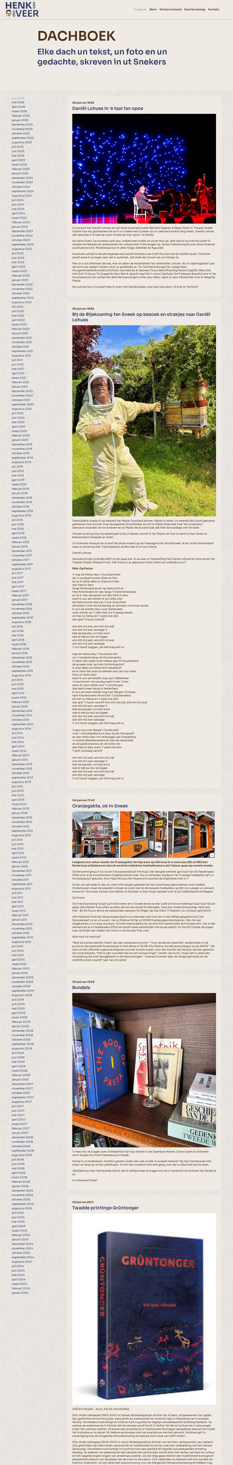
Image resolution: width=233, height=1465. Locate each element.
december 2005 (22, 1190)
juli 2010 (17, 946)
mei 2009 (18, 1008)
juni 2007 (18, 1110)
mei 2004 (18, 1275)
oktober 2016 (20, 613)
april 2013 (18, 800)
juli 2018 (17, 520)
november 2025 (22, 129)
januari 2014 (20, 760)
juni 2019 (18, 471)
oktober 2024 (21, 187)
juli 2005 (18, 1213)
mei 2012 (18, 848)
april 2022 (18, 320)
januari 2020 (20, 440)
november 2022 (22, 289)
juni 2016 (18, 631)
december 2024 (22, 178)
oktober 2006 (21, 1146)
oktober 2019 (20, 453)
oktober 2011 (20, 879)
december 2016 (22, 604)
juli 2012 (17, 839)
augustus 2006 (22, 1155)
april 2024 (18, 213)
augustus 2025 (22, 142)
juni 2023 (18, 258)
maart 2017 (19, 591)
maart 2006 (19, 1177)
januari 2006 (20, 1186)
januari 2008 (20, 1079)
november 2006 (22, 1142)
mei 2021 (18, 369)
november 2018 (22, 502)
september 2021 (22, 351)
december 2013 (22, 764)
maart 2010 (19, 964)
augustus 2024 (22, 195)
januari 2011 (19, 919)
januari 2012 (20, 866)
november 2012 (22, 822)
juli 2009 (18, 999)
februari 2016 (20, 648)
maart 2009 (19, 1017)
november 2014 (22, 715)
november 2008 (22, 1035)
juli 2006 (18, 1159)
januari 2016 (20, 653)
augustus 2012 (21, 835)
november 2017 (22, 555)
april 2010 (18, 959)
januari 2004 (20, 1293)
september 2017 (22, 564)
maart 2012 (19, 857)
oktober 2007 (21, 1093)
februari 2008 (21, 1075)
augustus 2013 (21, 782)
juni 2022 (18, 311)
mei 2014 (18, 742)
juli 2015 (17, 680)
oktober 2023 (21, 240)
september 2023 (23, 244)
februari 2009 (21, 1022)
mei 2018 (18, 529)
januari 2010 (20, 973)
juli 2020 (18, 413)
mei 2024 (18, 209)
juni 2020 (18, 418)
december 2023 (22, 231)
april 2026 (18, 107)
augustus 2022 (22, 302)
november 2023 (22, 235)
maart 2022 (19, 324)
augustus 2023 (22, 249)
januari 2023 (20, 280)
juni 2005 (18, 1217)
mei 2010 (18, 955)
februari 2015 (20, 702)
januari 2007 (20, 1133)
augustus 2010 (21, 942)
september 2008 (23, 1044)
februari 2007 (21, 1128)
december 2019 (22, 444)
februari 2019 (20, 489)
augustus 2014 (21, 728)
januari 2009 (20, 1026)
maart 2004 (19, 1284)
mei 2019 (18, 475)
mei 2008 (18, 1062)
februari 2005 (21, 1235)
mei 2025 (18, 155)
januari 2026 (20, 120)
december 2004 (22, 1244)
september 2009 (23, 991)
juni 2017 (18, 577)
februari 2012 (20, 862)
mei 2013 (18, 795)
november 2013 (22, 768)
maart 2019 (19, 484)
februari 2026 (21, 115)
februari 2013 (20, 808)
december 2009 (22, 977)
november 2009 (22, 982)
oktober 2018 (20, 506)
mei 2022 (18, 315)
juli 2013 (17, 786)
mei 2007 (18, 1115)
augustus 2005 (22, 1208)
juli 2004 (18, 1266)
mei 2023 (18, 262)
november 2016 (22, 609)
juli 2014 (17, 733)
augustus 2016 (21, 622)
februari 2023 (21, 275)
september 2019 (22, 457)
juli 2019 (17, 466)
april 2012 (18, 853)
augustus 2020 (22, 409)
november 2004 (22, 1248)
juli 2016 (17, 626)
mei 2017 (18, 582)
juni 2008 (18, 1057)
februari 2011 (20, 915)
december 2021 (22, 338)
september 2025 (23, 138)
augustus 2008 (22, 1048)
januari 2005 (20, 1239)
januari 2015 (20, 706)
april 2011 (18, 906)
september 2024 (23, 191)
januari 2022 (20, 333)
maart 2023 (19, 271)
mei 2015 (18, 688)
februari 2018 (20, 542)
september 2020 (23, 404)
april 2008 (18, 1066)
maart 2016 (19, 644)
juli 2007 (18, 1106)
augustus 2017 (21, 569)
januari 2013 (20, 813)
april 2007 (18, 1119)
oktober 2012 (20, 826)
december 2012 (22, 817)
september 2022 (23, 298)
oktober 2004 (21, 1253)
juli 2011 (17, 893)
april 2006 (18, 1173)
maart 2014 (19, 751)
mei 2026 (18, 102)
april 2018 (18, 533)
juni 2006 (18, 1164)
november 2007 (22, 1088)
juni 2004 (18, 1270)
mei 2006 (18, 1168)
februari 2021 (20, 382)
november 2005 (22, 1195)
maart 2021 (19, 378)
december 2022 (22, 284)
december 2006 (22, 1137)
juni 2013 (18, 791)
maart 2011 (19, 911)
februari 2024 (21, 222)
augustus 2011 (21, 888)
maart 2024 (19, 218)
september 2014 (22, 724)
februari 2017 (20, 595)
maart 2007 (19, 1124)
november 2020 (22, 395)
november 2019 (22, 449)
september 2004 (23, 1257)
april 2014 (18, 746)
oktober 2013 (20, 773)
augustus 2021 (21, 355)
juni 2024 (18, 204)
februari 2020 (21, 435)
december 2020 (22, 391)
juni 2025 (18, 151)
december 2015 (22, 657)
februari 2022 (21, 329)
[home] (22, 9)
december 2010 (22, 924)
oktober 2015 (20, 666)
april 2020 (18, 426)
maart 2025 (19, 164)
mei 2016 (18, 635)
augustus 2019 (21, 462)
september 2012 (22, 831)
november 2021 (22, 342)
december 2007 (22, 1084)
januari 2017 (20, 600)
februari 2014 (20, 755)
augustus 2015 (21, 675)
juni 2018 (18, 524)
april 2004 (19, 1279)
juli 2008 (18, 1053)
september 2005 (23, 1204)
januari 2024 (20, 227)
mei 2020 (18, 422)
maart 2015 (19, 697)
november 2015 (22, 662)
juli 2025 (17, 147)
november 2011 (21, 875)
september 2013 (22, 777)
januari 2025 (20, 173)
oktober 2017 (20, 560)
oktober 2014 (20, 720)
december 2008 (22, 1030)
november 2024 (22, 182)
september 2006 (23, 1150)
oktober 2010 (21, 933)
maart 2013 (19, 804)
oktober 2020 (21, 400)
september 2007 (23, 1097)
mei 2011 (17, 902)
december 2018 (22, 497)
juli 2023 (17, 253)
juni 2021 (18, 364)
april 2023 (18, 266)
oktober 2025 (21, 133)
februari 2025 (21, 169)
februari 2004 (21, 1288)
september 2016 (22, 617)
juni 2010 (18, 951)
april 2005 (18, 1226)
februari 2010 (20, 968)
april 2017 (18, 586)
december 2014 (22, 711)
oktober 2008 (21, 1039)
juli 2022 (17, 306)
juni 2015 (18, 684)
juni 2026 (18, 98)
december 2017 (22, 551)
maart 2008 (19, 1070)
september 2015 (22, 671)
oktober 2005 (21, 1199)
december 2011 (22, 871)
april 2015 (18, 693)
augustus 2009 (22, 995)
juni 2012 (18, 844)
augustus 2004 (22, 1261)
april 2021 (18, 373)
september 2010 (22, 937)
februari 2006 (21, 1182)
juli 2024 (18, 200)
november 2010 (22, 928)
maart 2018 (19, 537)
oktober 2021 (20, 346)
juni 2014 (18, 737)
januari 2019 (20, 493)
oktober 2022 (21, 293)
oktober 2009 (21, 986)
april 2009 (19, 1013)
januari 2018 (20, 546)
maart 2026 (19, 111)
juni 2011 (17, 897)
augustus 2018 (21, 515)
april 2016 (18, 640)
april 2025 (18, 160)
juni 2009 (18, 1004)
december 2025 (22, 124)
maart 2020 (19, 431)
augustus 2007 (22, 1102)
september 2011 (22, 884)
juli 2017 (17, 573)
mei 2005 (18, 1221)
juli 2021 (17, 360)
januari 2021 (20, 386)
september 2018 (22, 511)
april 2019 (18, 480)
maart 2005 (19, 1230)
